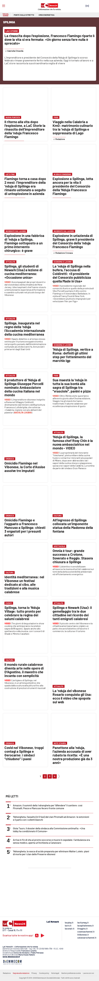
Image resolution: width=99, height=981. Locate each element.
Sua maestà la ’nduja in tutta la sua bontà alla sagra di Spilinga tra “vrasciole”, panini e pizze (72, 385)
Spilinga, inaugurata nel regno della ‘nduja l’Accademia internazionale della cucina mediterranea (24, 328)
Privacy (34, 973)
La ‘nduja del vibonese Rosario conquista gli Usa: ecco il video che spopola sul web (72, 696)
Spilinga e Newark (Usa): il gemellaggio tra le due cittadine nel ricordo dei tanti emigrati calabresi (72, 613)
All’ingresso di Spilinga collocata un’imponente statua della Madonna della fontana (73, 525)
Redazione (7, 973)
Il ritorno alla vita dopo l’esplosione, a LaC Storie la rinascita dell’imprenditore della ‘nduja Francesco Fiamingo (24, 129)
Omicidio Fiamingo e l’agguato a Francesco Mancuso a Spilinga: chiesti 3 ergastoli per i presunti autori (24, 527)
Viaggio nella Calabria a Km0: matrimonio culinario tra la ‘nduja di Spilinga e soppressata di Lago (73, 127)
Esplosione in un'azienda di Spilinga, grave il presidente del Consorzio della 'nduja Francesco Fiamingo (73, 241)
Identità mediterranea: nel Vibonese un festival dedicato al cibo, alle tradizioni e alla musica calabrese (24, 584)
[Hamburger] (3, 5)
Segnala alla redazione (21, 973)
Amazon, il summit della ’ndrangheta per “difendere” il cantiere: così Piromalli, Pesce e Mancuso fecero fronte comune (47, 807)
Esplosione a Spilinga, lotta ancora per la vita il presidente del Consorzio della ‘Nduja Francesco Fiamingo (73, 186)
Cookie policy (44, 973)
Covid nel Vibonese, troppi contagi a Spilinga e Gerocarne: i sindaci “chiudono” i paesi (24, 753)
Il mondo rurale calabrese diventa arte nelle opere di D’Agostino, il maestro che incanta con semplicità (24, 670)
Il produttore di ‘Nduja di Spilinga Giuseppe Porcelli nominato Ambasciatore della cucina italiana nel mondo (23, 387)
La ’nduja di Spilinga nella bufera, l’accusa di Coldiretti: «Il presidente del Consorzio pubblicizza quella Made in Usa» (72, 273)
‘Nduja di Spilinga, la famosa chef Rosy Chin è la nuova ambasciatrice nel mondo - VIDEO (73, 442)
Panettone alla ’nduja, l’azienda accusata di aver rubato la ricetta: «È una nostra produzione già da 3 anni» (72, 755)
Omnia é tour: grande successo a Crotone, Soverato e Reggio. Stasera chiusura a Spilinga (73, 556)
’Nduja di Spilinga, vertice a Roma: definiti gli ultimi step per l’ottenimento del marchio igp (73, 355)
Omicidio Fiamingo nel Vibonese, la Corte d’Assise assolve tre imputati (24, 467)
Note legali (55, 973)
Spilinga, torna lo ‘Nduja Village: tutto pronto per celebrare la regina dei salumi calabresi (22, 613)
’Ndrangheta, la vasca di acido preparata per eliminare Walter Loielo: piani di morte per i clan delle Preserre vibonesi (51, 853)
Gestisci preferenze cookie (71, 973)
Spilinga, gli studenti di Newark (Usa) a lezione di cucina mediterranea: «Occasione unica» (23, 271)
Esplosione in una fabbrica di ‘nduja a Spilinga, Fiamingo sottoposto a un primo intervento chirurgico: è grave (24, 243)
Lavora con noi (88, 973)
